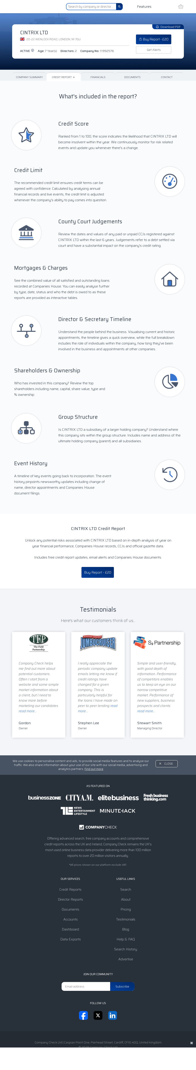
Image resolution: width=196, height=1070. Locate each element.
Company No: (97, 50)
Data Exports (70, 939)
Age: (47, 50)
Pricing (126, 909)
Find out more (94, 769)
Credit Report (63, 77)
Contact (167, 77)
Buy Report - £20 (153, 39)
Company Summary (29, 77)
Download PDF (168, 26)
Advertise (125, 959)
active (27, 51)
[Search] (119, 6)
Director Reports (70, 899)
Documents (132, 77)
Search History (125, 949)
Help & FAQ (126, 939)
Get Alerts (154, 49)
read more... (28, 711)
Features (144, 6)
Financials (98, 77)
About (125, 899)
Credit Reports (70, 889)
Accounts (70, 919)
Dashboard (70, 929)
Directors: (68, 50)
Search (125, 889)
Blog (125, 929)
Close (168, 763)
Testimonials (125, 919)
